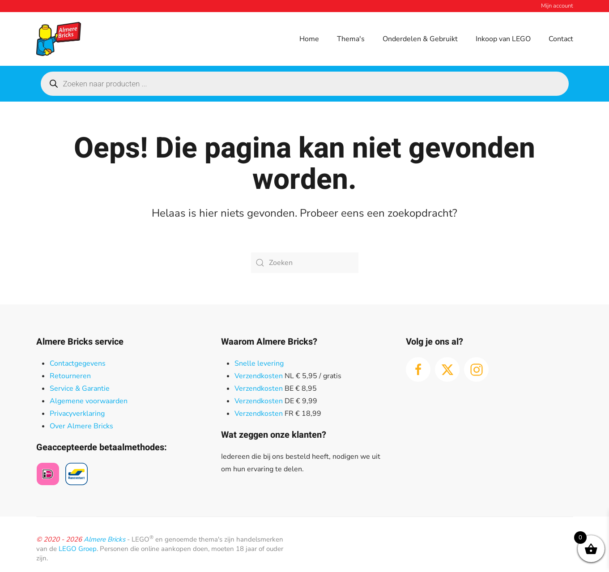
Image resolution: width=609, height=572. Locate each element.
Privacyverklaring (77, 413)
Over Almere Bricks (81, 426)
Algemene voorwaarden (89, 401)
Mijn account (557, 6)
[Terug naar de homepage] (58, 39)
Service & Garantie (80, 388)
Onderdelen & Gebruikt (420, 39)
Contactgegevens (78, 363)
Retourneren (70, 376)
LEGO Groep (78, 548)
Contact (561, 39)
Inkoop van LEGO (503, 39)
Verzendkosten (258, 376)
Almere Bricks (104, 539)
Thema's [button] (351, 39)
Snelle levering (259, 363)
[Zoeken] (304, 262)
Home (309, 39)
